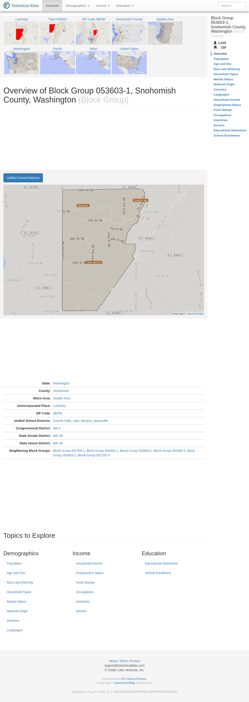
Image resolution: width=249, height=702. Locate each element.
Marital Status (16, 601)
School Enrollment (158, 573)
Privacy (134, 661)
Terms (123, 661)
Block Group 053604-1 (102, 451)
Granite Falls (62, 421)
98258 (57, 413)
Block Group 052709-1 (69, 451)
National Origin (17, 611)
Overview (52, 5)
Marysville (101, 421)
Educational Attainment (161, 563)
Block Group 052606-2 (169, 451)
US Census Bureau (133, 678)
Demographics (77, 5)
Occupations (85, 592)
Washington (61, 383)
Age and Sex (16, 573)
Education (125, 5)
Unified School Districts (23, 178)
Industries (83, 601)
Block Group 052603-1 (136, 451)
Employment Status (89, 573)
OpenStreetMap (124, 683)
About (113, 661)
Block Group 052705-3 (94, 455)
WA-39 (58, 436)
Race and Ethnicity (20, 582)
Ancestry (13, 620)
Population (14, 563)
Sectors (81, 611)
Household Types (19, 592)
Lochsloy (59, 406)
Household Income (89, 563)
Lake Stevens (82, 421)
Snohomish (61, 391)
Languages (14, 630)
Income (103, 5)
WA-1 (57, 428)
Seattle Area (61, 398)
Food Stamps (85, 582)
